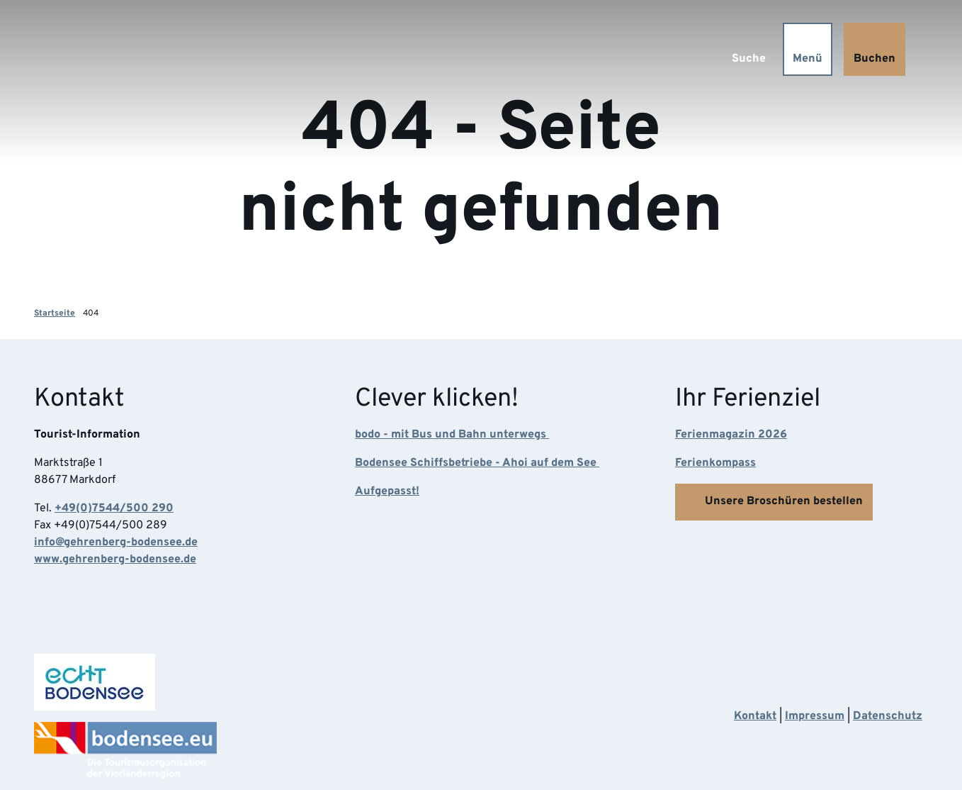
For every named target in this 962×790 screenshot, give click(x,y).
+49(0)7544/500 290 (114, 509)
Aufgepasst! (387, 492)
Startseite (54, 313)
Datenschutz (887, 716)
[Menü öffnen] (807, 49)
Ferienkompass (715, 464)
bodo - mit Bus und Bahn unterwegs (452, 435)
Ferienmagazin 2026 (731, 435)
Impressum (814, 716)
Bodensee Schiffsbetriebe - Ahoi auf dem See (477, 464)
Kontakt (755, 716)
